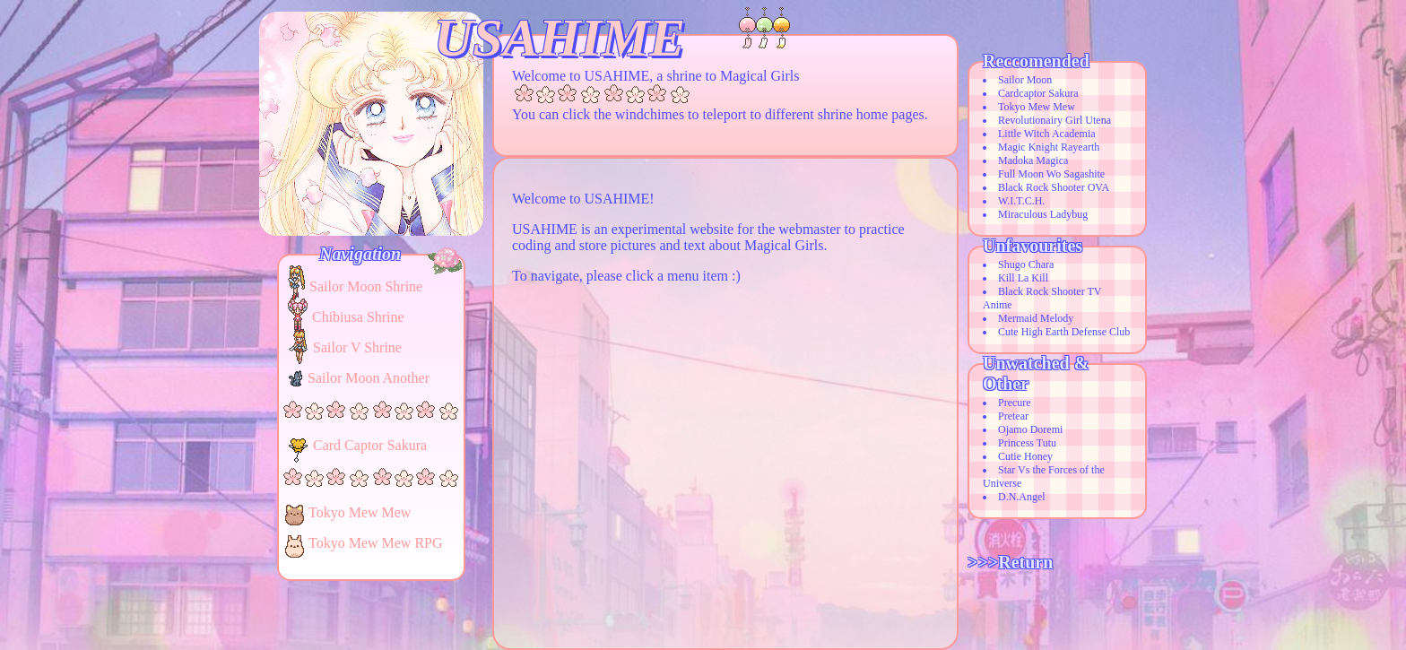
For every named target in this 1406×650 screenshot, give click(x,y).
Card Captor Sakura (370, 445)
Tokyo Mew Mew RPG (375, 542)
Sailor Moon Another (369, 378)
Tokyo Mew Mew (359, 512)
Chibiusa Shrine (358, 317)
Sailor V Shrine (357, 347)
